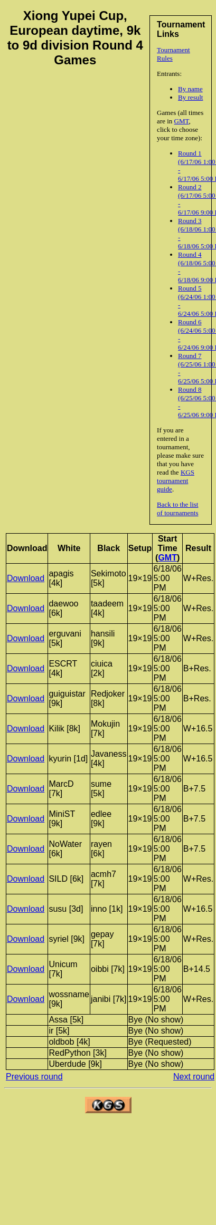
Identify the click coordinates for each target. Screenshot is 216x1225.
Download (25, 578)
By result (190, 97)
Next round (193, 1076)
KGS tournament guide (175, 480)
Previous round (34, 1076)
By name (190, 89)
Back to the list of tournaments (177, 508)
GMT (181, 121)
